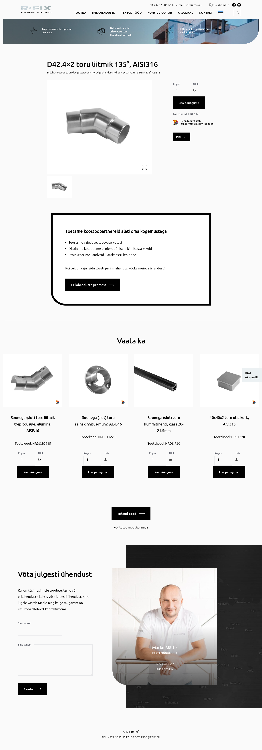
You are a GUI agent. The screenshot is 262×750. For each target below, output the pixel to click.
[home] (36, 9)
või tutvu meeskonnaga (131, 527)
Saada (32, 689)
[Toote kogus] (181, 90)
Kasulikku (185, 12)
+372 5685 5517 (164, 4)
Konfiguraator (160, 12)
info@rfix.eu (194, 4)
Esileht (51, 72)
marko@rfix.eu (164, 668)
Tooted (80, 12)
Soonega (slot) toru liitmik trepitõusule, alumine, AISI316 (33, 424)
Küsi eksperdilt (252, 375)
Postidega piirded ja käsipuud (73, 72)
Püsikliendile (218, 5)
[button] (221, 12)
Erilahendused (103, 12)
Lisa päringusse (189, 103)
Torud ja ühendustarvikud (106, 72)
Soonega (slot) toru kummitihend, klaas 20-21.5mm (163, 424)
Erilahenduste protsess (92, 285)
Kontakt (206, 12)
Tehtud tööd (131, 12)
